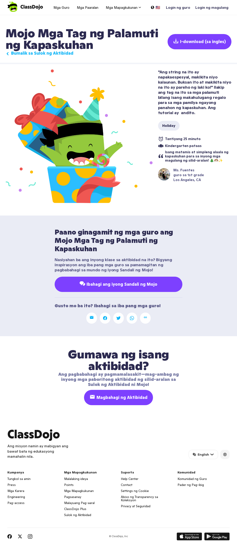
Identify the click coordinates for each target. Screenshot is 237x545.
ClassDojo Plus (75, 509)
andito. (187, 112)
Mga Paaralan (87, 7)
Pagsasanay (72, 497)
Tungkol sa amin (19, 479)
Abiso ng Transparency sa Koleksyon (139, 498)
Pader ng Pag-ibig (191, 485)
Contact (126, 485)
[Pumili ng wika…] (155, 7)
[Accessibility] (225, 454)
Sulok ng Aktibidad (77, 515)
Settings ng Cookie (135, 491)
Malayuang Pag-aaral (79, 503)
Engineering (16, 497)
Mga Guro (61, 7)
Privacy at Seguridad (135, 506)
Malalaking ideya (76, 479)
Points (69, 485)
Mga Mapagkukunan (79, 491)
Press (11, 485)
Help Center (129, 479)
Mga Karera (15, 491)
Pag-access (16, 503)
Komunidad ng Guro (192, 479)
